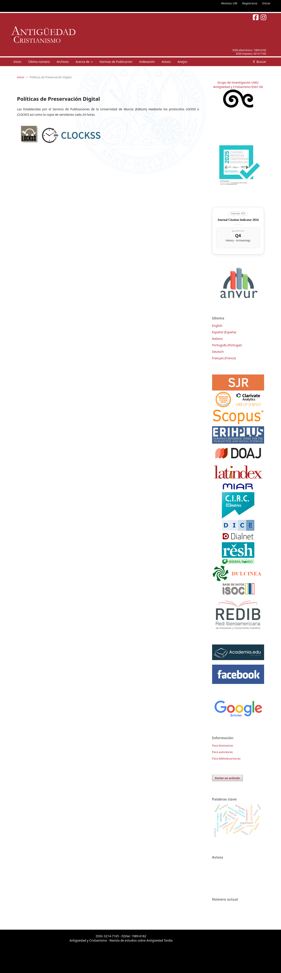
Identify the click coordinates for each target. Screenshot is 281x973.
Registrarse (249, 3)
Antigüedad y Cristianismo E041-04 (238, 87)
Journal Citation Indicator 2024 (238, 219)
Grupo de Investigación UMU (238, 82)
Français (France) (224, 358)
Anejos (182, 62)
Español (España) (224, 332)
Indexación (147, 62)
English (217, 326)
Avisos (166, 62)
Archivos (63, 62)
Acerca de (83, 62)
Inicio (17, 62)
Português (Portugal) (227, 345)
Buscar (261, 62)
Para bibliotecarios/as (226, 758)
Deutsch (218, 352)
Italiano (217, 339)
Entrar (266, 3)
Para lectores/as (222, 745)
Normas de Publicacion (116, 62)
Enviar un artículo (227, 778)
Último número (39, 62)
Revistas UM (229, 3)
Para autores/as (222, 752)
